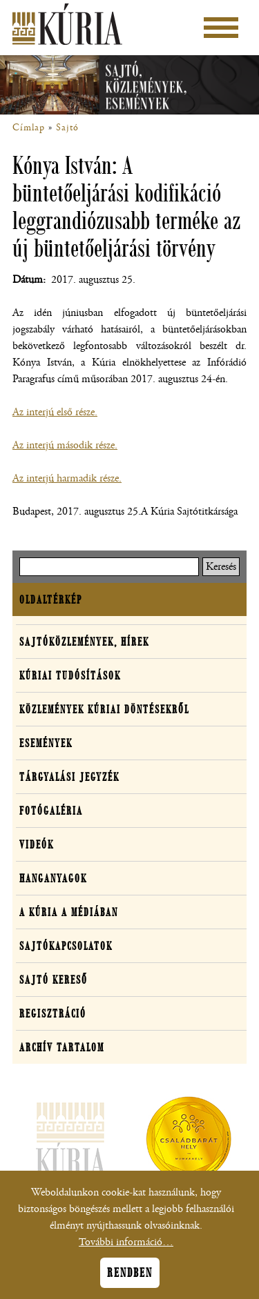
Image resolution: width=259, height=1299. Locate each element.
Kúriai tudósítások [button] (70, 675)
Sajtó (67, 127)
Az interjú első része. (54, 412)
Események (46, 743)
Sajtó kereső (53, 979)
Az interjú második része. (64, 445)
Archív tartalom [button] (61, 1047)
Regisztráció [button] (52, 1013)
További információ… (126, 1250)
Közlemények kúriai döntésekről (104, 709)
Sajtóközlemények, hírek (84, 641)
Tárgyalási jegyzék (69, 776)
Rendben (130, 1281)
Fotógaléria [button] (51, 810)
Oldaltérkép (50, 599)
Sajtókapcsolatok (66, 945)
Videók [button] (36, 844)
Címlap (28, 127)
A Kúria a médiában (68, 912)
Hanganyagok (53, 878)
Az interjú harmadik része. (67, 478)
